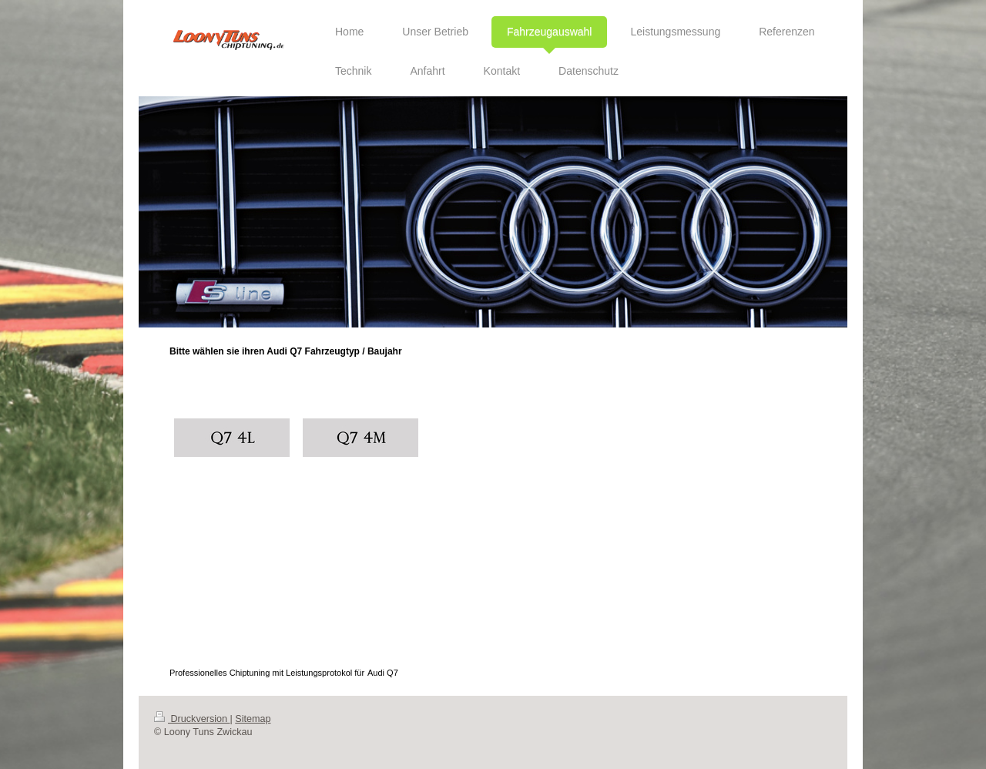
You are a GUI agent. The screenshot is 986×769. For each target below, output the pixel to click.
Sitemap (252, 719)
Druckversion (192, 719)
